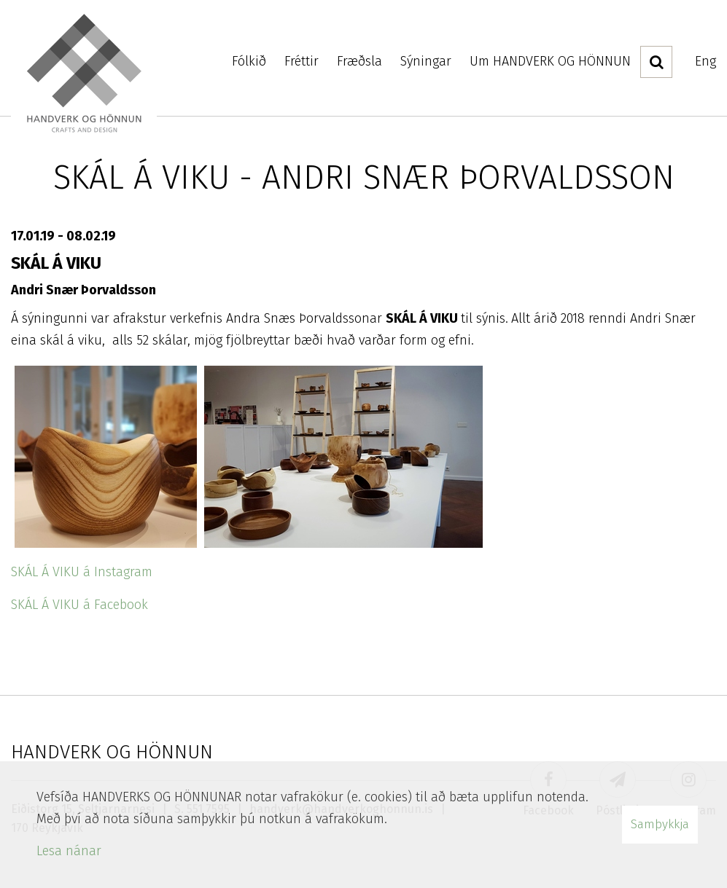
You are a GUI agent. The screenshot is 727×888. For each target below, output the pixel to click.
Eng (705, 61)
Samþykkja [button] (660, 824)
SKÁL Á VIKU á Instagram (81, 572)
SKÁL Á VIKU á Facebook (79, 605)
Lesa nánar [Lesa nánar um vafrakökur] (68, 851)
